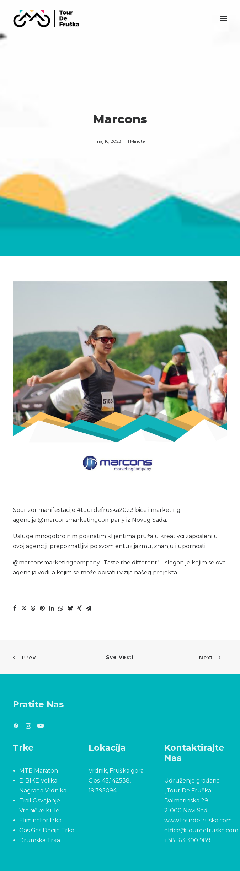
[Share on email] (88, 608)
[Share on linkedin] (51, 608)
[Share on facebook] (14, 608)
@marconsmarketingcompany (81, 519)
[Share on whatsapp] (61, 608)
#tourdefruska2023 (105, 510)
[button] (223, 18)
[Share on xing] (79, 608)
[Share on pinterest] (42, 608)
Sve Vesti (120, 657)
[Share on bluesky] (70, 608)
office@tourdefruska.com (201, 830)
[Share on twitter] (24, 608)
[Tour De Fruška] (46, 18)
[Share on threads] (33, 608)
